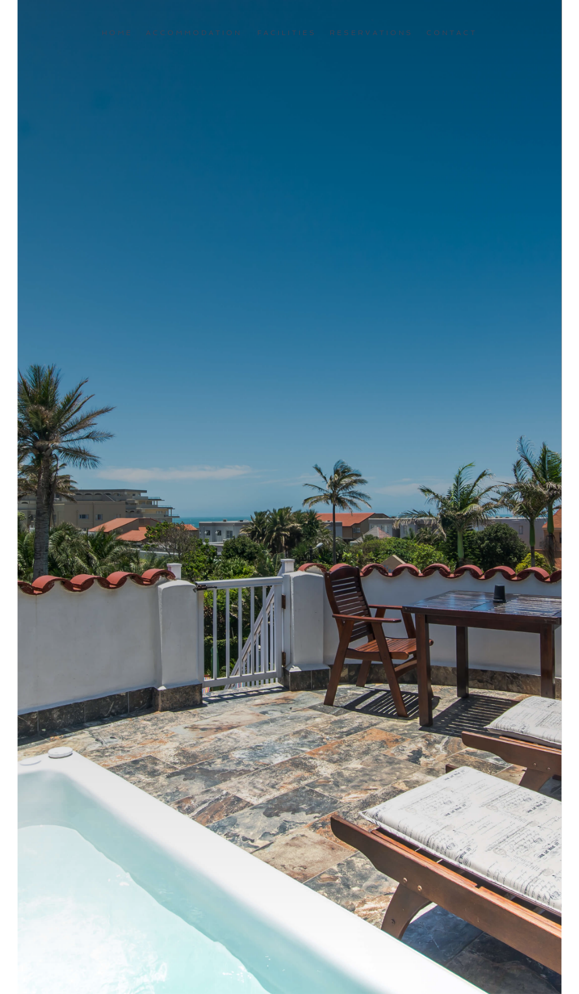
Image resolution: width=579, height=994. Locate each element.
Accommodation (194, 33)
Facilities (287, 33)
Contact (451, 33)
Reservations (371, 33)
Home (117, 33)
